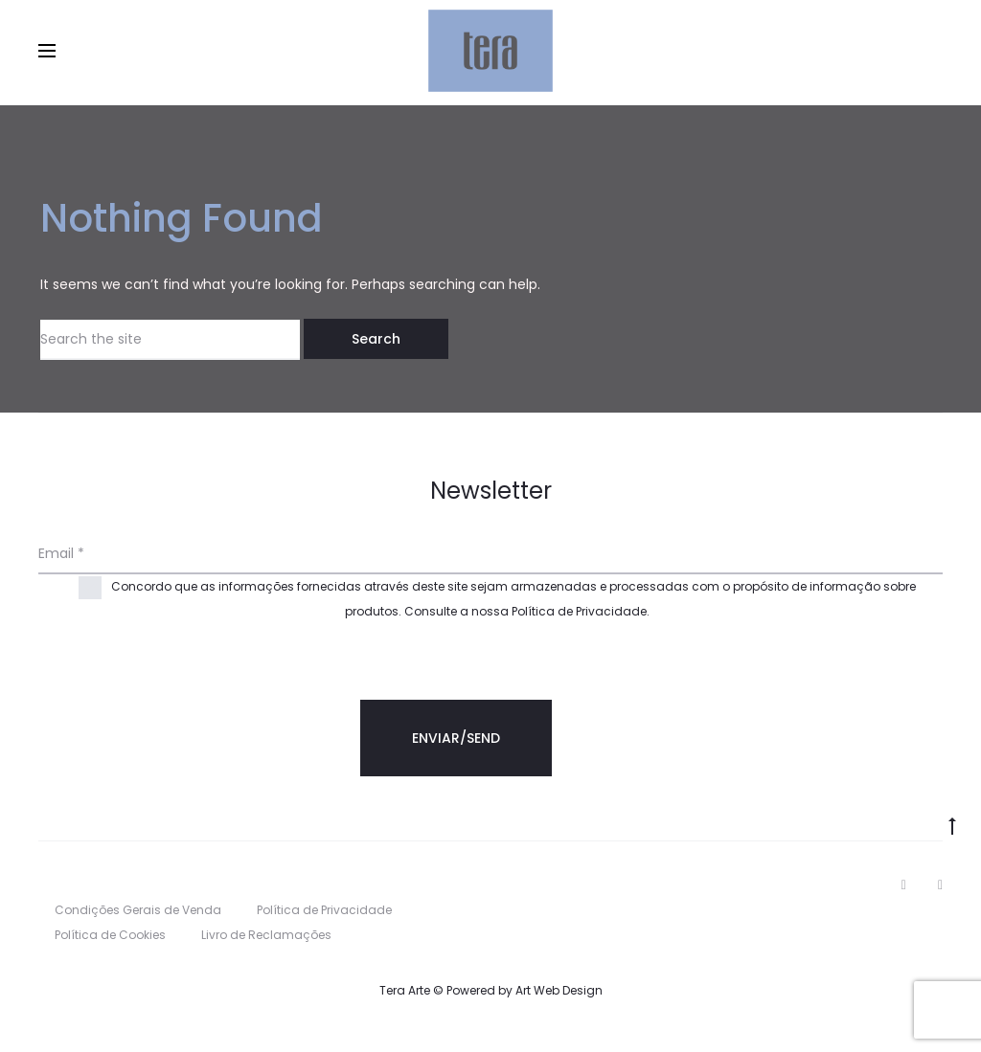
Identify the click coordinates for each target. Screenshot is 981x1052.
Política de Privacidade (324, 911)
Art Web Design (559, 991)
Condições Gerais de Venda (138, 911)
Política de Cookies (110, 936)
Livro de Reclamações (266, 936)
